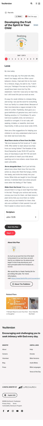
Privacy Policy (6, 403)
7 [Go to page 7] (24, 59)
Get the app (31, 16)
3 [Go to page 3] (12, 59)
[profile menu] (37, 3)
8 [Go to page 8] (27, 59)
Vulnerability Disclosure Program (12, 405)
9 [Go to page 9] (30, 59)
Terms (14, 403)
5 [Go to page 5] (18, 59)
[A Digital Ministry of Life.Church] (21, 386)
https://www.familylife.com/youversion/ (25, 278)
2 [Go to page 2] (9, 59)
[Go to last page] (36, 58)
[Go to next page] (33, 58)
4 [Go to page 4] (15, 59)
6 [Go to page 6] (21, 59)
